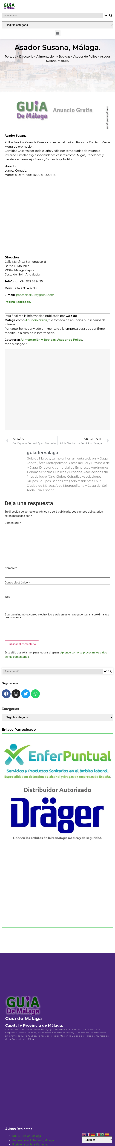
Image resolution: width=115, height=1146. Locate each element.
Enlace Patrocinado (19, 732)
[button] (58, 33)
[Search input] (53, 15)
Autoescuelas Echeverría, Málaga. (33, 1142)
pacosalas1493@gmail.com (35, 297)
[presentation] (31, 632)
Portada (10, 59)
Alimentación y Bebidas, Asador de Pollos (51, 342)
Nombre (11, 570)
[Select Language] (97, 1139)
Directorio (26, 59)
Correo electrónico (17, 584)
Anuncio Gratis (36, 322)
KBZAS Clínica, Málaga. (27, 1138)
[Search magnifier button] (110, 15)
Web (7, 599)
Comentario (13, 525)
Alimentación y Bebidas (53, 59)
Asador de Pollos (85, 59)
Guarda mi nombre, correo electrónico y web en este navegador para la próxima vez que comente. (57, 618)
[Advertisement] (36, 217)
